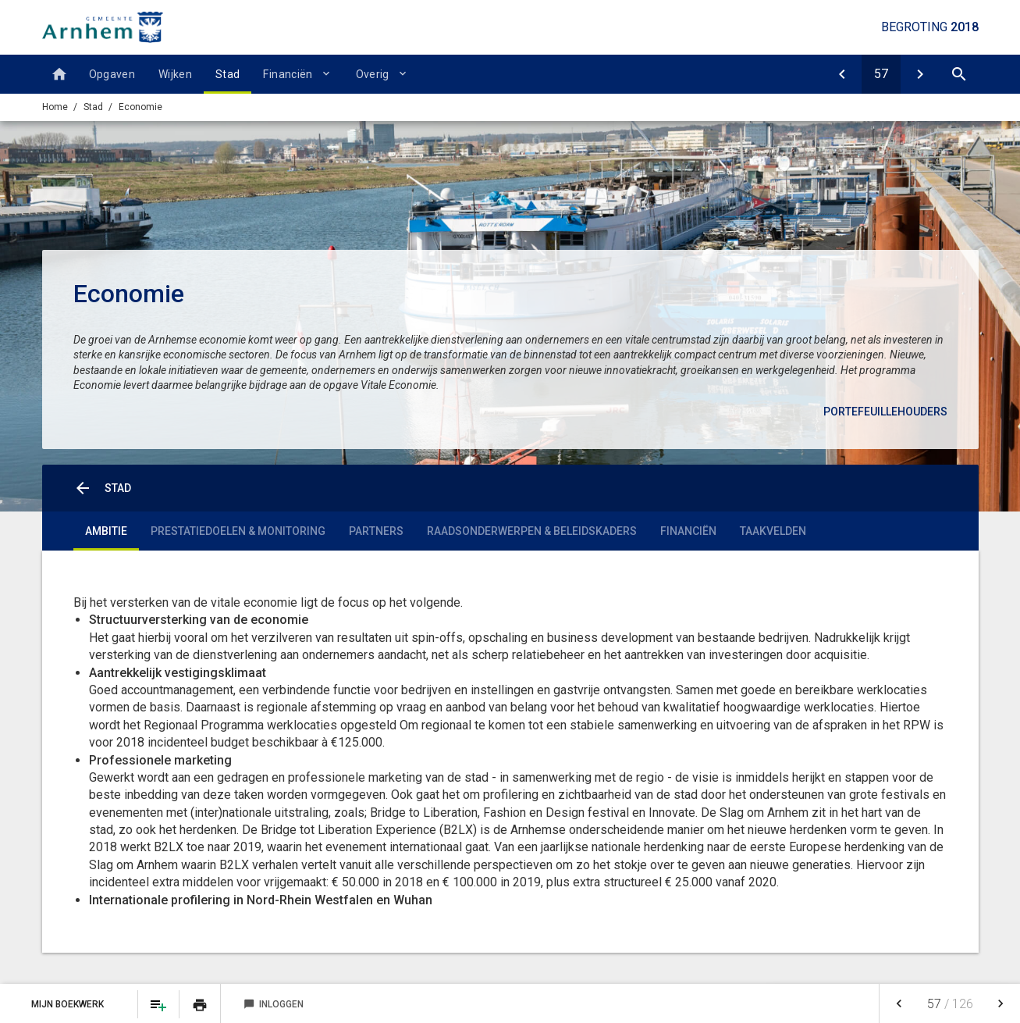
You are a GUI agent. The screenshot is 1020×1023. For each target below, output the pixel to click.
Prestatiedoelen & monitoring (238, 531)
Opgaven (112, 74)
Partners (376, 531)
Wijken (175, 74)
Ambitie (106, 531)
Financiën (287, 74)
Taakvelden (773, 531)
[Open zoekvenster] (959, 74)
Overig (372, 74)
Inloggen (273, 1004)
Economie (140, 107)
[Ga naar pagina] (881, 74)
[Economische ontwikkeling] (920, 74)
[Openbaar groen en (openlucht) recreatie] (842, 74)
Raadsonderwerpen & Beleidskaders (532, 531)
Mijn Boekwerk (68, 1004)
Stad (227, 74)
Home (55, 107)
